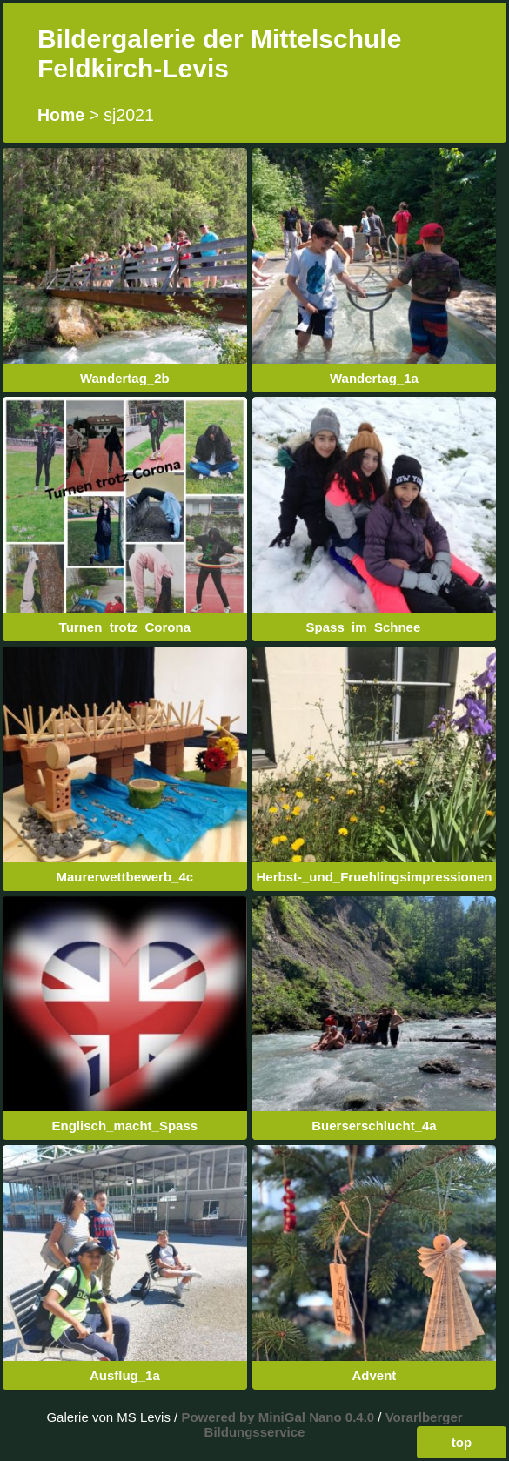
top (462, 1442)
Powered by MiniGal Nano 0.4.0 (279, 1417)
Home (60, 114)
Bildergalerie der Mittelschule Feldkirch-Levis (219, 53)
